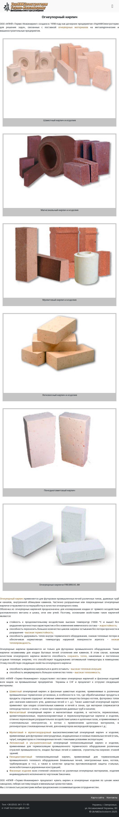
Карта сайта (97, 797)
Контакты (112, 797)
